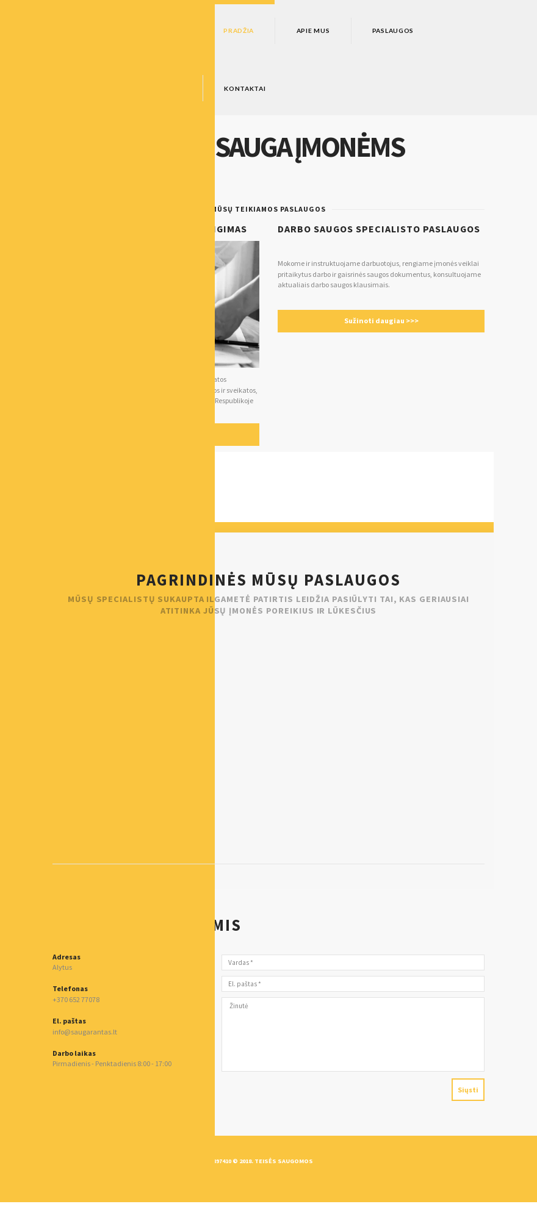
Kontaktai (251, 90)
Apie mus (331, 31)
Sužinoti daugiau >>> (381, 324)
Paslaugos (423, 31)
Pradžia (245, 31)
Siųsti (466, 1101)
